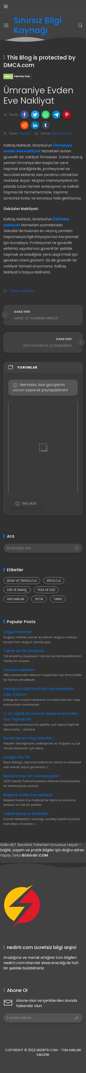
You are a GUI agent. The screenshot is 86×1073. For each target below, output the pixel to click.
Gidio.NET (8, 844)
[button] (24, 115)
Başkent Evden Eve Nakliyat (28, 795)
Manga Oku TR (16, 757)
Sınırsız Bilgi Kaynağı (38, 25)
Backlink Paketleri (33, 844)
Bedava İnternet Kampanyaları (31, 776)
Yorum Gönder (21, 291)
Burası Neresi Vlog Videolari (27, 738)
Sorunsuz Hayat (64, 844)
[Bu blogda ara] (43, 548)
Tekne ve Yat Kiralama (23, 650)
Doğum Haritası (17, 632)
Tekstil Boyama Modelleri (25, 813)
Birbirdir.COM (35, 855)
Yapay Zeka (11, 855)
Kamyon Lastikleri (19, 670)
